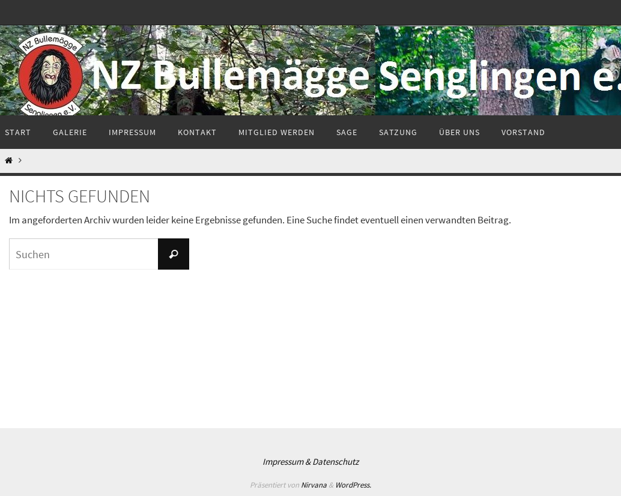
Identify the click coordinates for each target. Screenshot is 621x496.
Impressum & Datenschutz (310, 461)
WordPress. (353, 485)
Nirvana (314, 485)
